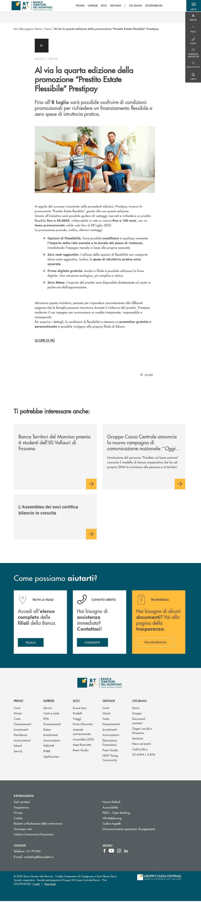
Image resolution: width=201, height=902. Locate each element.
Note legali (50, 885)
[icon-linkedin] (126, 852)
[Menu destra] (193, 18)
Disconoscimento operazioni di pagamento (128, 830)
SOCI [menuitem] (103, 6)
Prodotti (77, 714)
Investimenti (21, 730)
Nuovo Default (126, 803)
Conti (17, 709)
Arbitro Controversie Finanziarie (48, 835)
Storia (135, 709)
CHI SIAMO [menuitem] (134, 6)
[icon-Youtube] (111, 852)
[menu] (118, 6)
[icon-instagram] (119, 852)
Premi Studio (80, 751)
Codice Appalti (126, 824)
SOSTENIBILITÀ (152, 6)
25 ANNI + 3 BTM (143, 755)
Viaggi (77, 719)
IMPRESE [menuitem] (92, 6)
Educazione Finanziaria (109, 743)
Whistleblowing (126, 819)
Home (38, 29)
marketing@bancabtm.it (38, 858)
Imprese (48, 702)
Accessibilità (110, 808)
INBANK (48, 747)
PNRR (46, 752)
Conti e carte (51, 714)
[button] (193, 6)
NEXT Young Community (110, 758)
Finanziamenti (22, 725)
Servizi (18, 752)
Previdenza (20, 736)
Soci (76, 702)
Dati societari (22, 803)
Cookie (18, 819)
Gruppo (137, 714)
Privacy (18, 814)
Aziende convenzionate (82, 732)
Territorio (137, 739)
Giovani (108, 702)
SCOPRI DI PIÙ (45, 340)
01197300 (33, 852)
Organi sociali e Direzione (142, 731)
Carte (17, 719)
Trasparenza (21, 808)
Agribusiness (51, 757)
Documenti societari (138, 721)
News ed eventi (141, 745)
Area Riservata (82, 746)
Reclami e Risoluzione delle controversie (38, 824)
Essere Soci (80, 709)
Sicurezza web (23, 830)
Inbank (18, 747)
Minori (18, 714)
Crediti (36, 885)
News (48, 29)
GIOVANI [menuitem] (114, 6)
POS (46, 719)
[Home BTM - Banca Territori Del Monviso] (32, 6)
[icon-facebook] (104, 852)
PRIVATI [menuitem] (79, 6)
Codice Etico (140, 750)
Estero (47, 730)
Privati (18, 702)
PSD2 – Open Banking (131, 814)
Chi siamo (139, 702)
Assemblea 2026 (83, 740)
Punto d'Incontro (83, 725)
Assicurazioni (22, 741)
